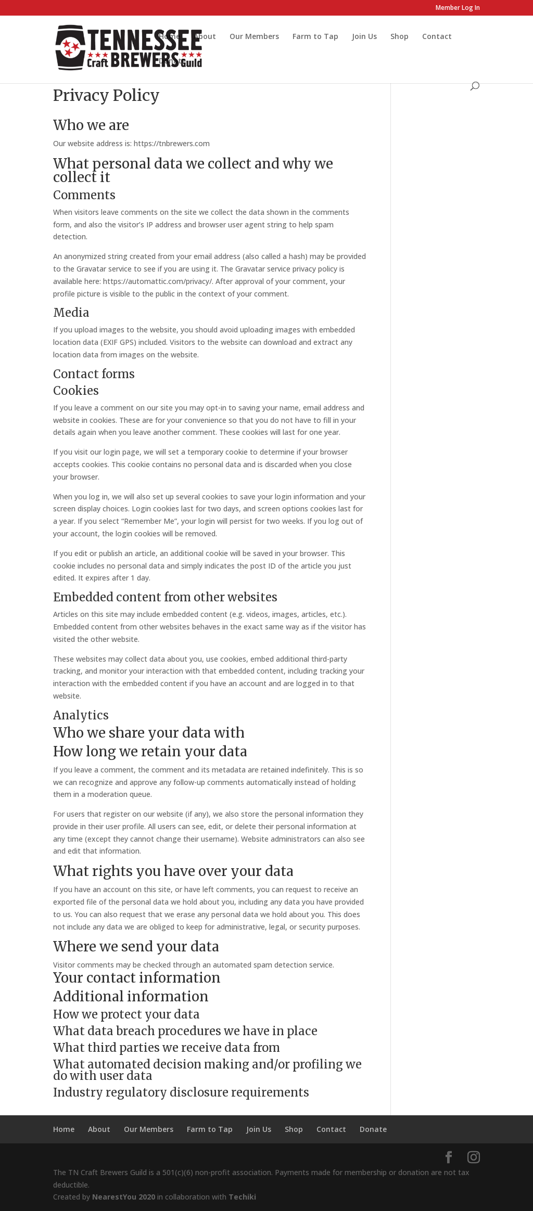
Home (169, 37)
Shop (399, 37)
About (205, 37)
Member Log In (458, 8)
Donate (172, 61)
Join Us (364, 37)
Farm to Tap (315, 37)
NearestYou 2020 (123, 1197)
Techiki (242, 1197)
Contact (437, 37)
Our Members (254, 37)
